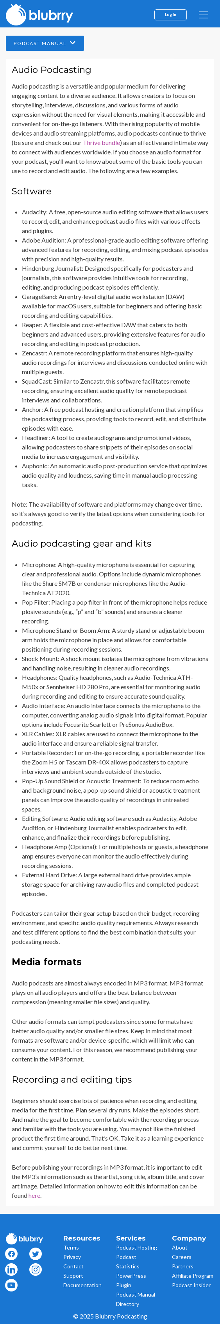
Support (73, 1275)
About (180, 1247)
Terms (71, 1247)
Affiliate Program (192, 1275)
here (34, 1195)
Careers (181, 1256)
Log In (170, 14)
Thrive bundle (101, 142)
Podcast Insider (191, 1285)
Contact (73, 1266)
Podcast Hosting (136, 1247)
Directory (127, 1303)
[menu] (203, 14)
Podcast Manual (45, 43)
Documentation (82, 1285)
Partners (182, 1266)
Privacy (72, 1256)
